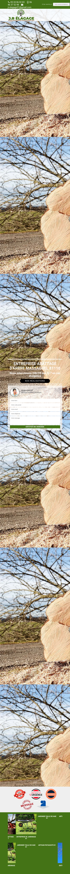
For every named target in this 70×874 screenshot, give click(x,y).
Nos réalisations (35, 381)
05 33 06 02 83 (16, 2)
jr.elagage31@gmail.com (19, 6)
